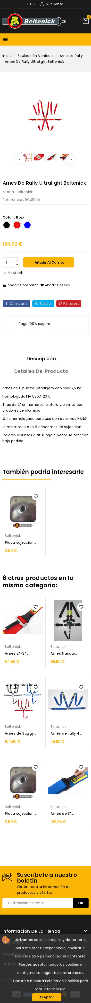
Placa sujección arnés (19, 542)
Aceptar (46, 997)
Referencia (12, 199)
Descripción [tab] (41, 358)
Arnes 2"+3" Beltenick (15, 653)
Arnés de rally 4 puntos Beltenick (65, 733)
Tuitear (45, 303)
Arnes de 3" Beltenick (60, 813)
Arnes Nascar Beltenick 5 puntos (67, 653)
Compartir (19, 303)
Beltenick (25, 191)
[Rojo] (17, 225)
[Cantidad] (8, 262)
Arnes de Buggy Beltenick (19, 733)
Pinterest (71, 303)
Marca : (9, 191)
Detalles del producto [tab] (41, 371)
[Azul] (27, 225)
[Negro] (6, 225)
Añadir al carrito (49, 262)
